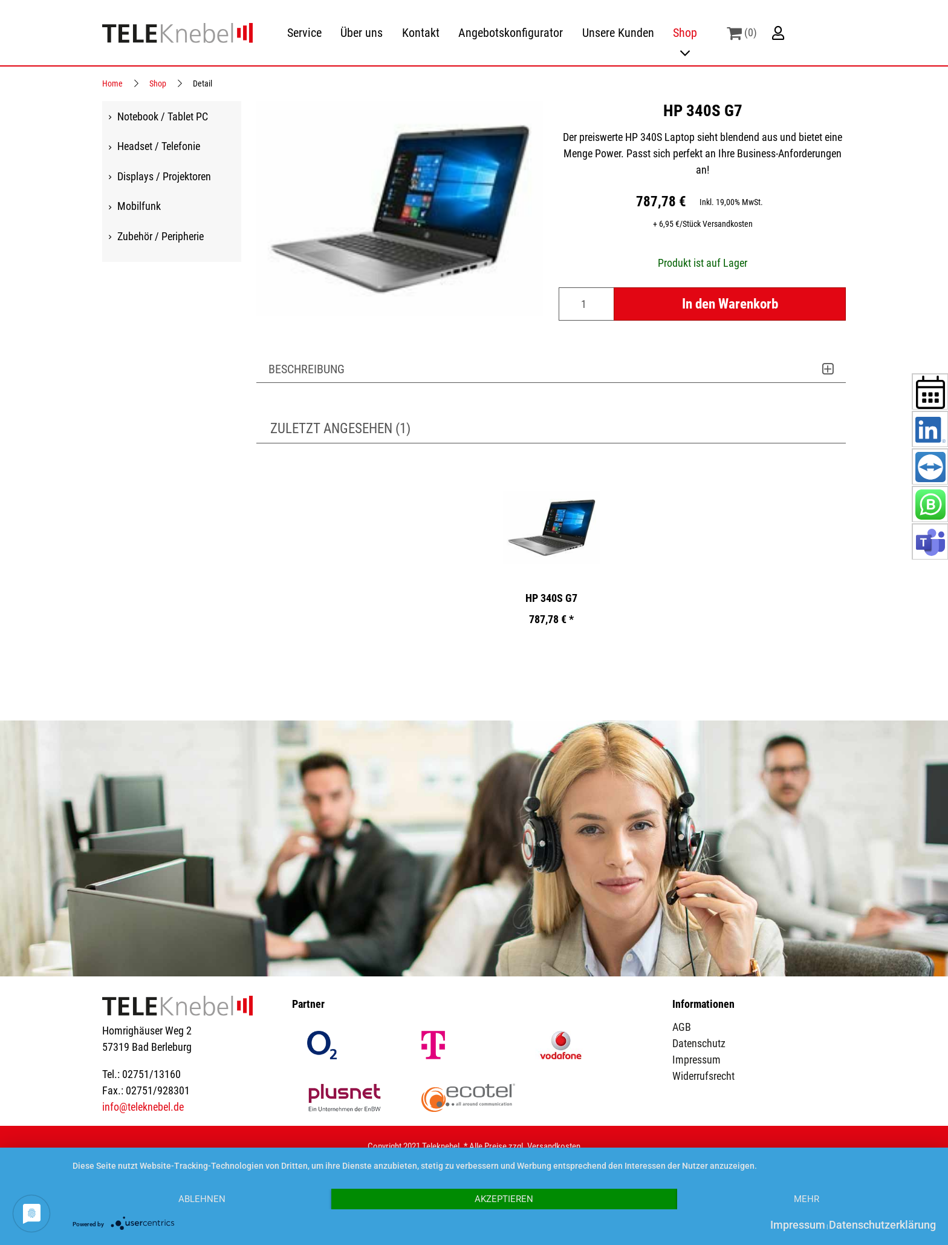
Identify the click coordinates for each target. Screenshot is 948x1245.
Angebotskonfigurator (510, 32)
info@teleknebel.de (143, 1106)
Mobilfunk (139, 206)
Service (304, 32)
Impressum (696, 1059)
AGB (681, 1027)
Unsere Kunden (618, 32)
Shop (685, 32)
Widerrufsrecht (703, 1076)
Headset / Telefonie (158, 146)
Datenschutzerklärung (882, 1224)
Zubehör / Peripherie (160, 235)
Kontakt (421, 32)
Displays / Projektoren (164, 175)
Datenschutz (699, 1043)
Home (112, 83)
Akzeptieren (504, 1199)
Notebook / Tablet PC (162, 115)
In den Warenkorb (730, 304)
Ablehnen (202, 1199)
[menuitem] (304, 32)
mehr (806, 1199)
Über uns (361, 32)
